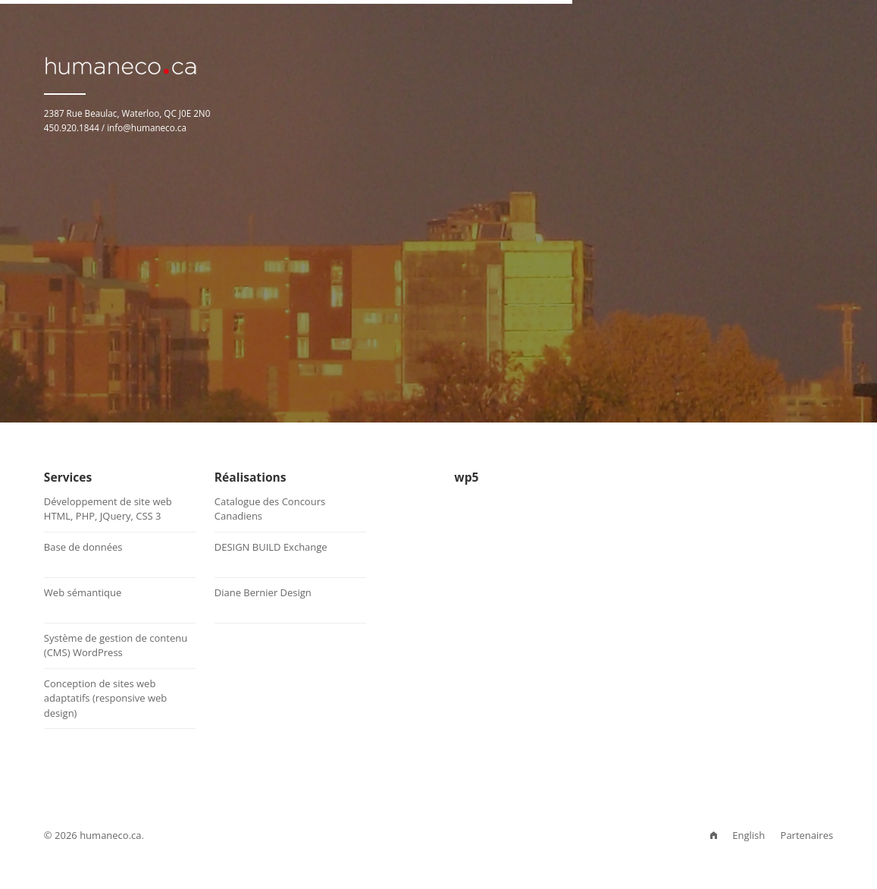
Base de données (83, 547)
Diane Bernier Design (263, 592)
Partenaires (807, 835)
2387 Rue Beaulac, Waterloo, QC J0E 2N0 (127, 113)
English (748, 835)
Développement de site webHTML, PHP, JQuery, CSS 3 (108, 509)
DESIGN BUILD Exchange (271, 547)
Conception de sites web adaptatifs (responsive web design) (105, 698)
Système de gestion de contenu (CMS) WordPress (115, 645)
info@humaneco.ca (146, 127)
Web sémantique (83, 592)
